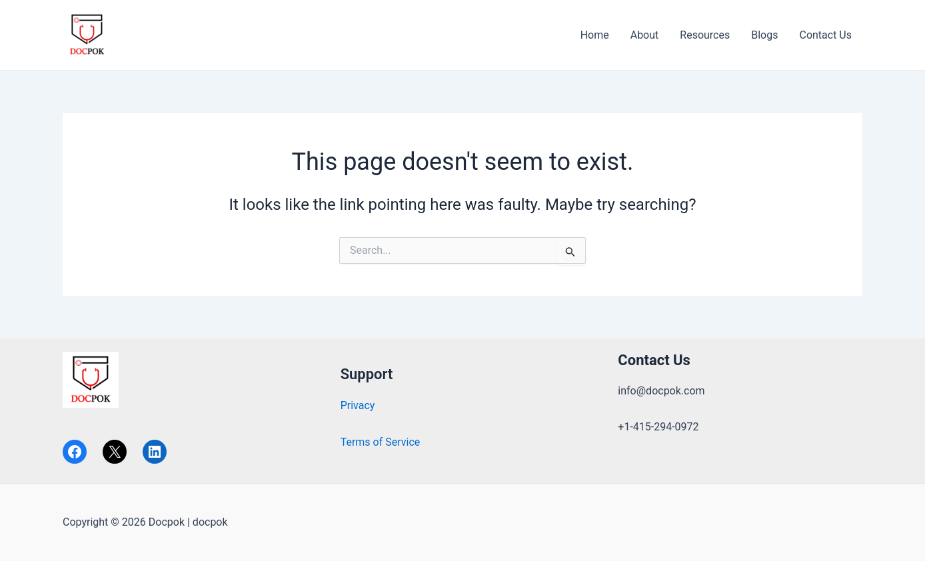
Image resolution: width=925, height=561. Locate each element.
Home (594, 35)
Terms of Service (381, 442)
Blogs (764, 35)
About (644, 35)
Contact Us (825, 35)
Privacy (358, 405)
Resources (705, 35)
